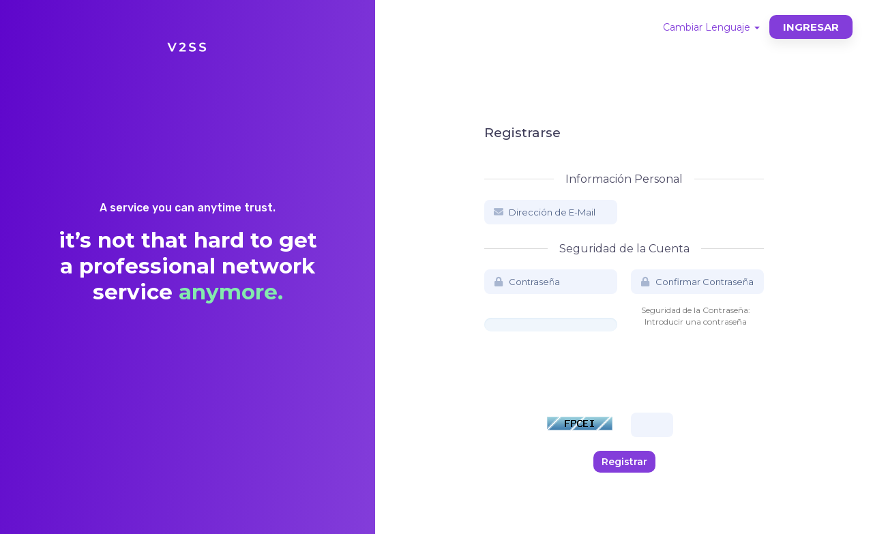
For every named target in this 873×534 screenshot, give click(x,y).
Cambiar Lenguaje (711, 27)
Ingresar (811, 26)
